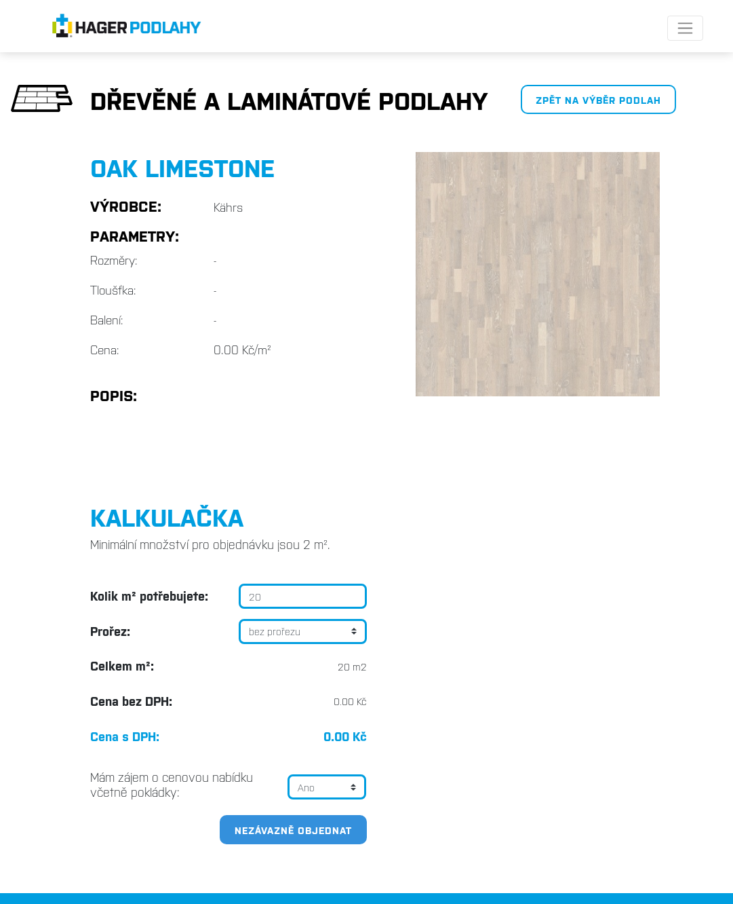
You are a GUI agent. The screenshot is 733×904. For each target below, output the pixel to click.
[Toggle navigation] (685, 28)
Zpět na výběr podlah (598, 99)
